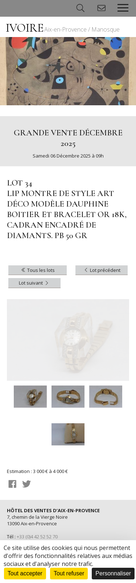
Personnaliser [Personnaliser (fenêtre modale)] (113, 573)
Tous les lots (37, 270)
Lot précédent (101, 270)
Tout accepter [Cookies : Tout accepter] (25, 573)
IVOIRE (63, 28)
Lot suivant (34, 283)
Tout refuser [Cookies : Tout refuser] (69, 573)
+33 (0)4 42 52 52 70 (37, 536)
